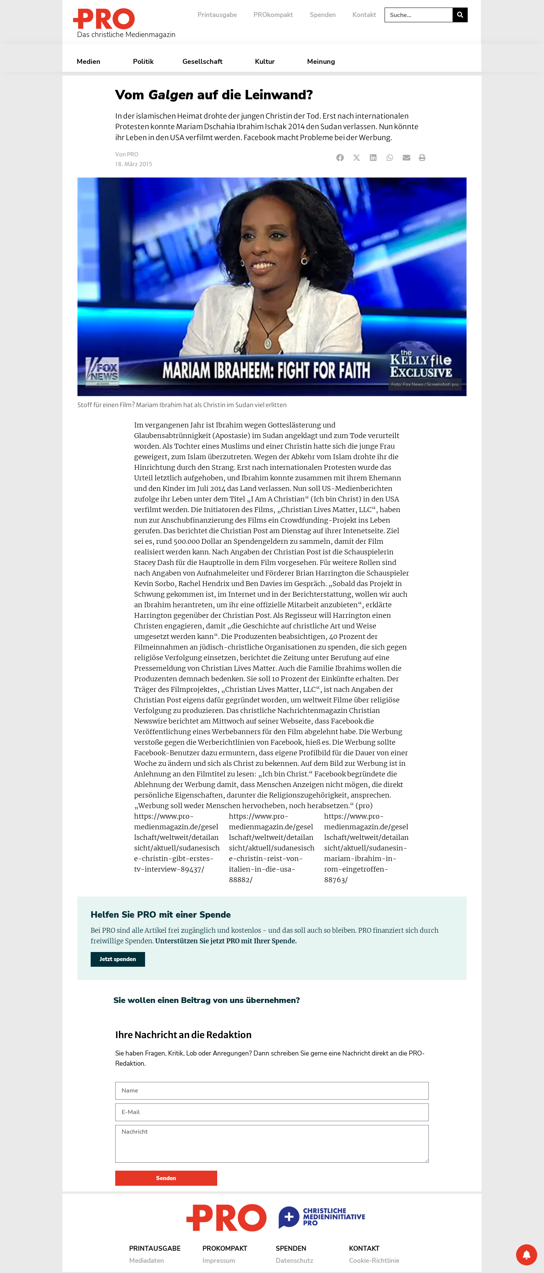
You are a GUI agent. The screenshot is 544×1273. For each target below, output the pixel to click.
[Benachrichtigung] (526, 1254)
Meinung (323, 61)
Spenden (323, 15)
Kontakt (364, 15)
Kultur (266, 61)
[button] (340, 158)
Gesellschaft (204, 61)
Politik (143, 61)
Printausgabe (217, 15)
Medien (90, 61)
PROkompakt (273, 15)
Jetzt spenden (118, 959)
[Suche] (460, 15)
